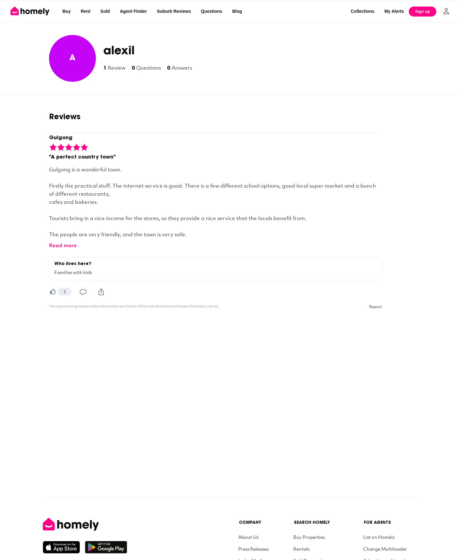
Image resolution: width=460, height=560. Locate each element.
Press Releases (253, 549)
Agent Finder (133, 11)
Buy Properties (309, 537)
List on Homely (379, 537)
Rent (85, 11)
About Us (248, 537)
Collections (362, 11)
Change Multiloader (385, 549)
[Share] (101, 291)
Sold (105, 11)
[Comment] (83, 291)
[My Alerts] (394, 11)
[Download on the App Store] (64, 547)
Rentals (301, 549)
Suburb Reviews (174, 11)
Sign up (422, 11)
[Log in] (446, 11)
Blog (237, 11)
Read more (63, 245)
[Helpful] (53, 291)
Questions (211, 11)
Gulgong (60, 137)
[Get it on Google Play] (106, 547)
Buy (66, 11)
